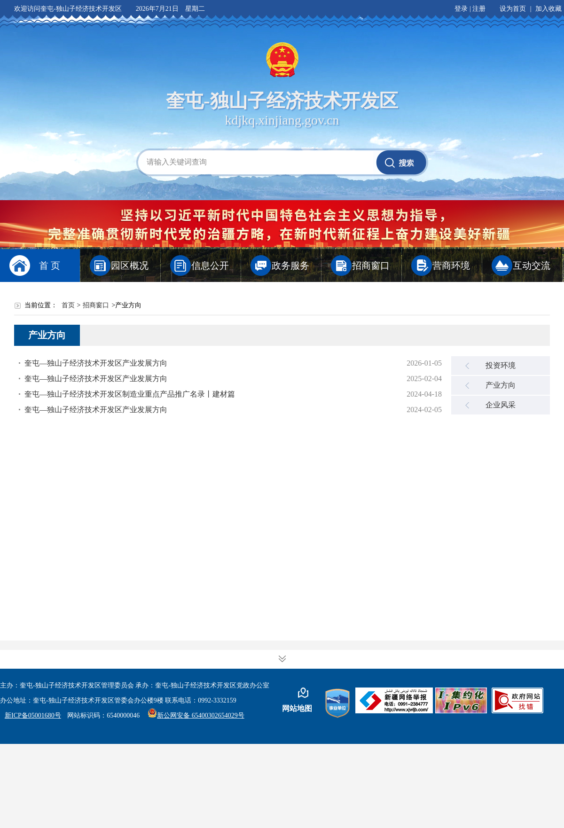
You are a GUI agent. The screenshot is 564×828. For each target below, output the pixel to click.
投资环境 (501, 365)
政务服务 (290, 265)
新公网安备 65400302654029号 (196, 715)
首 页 (49, 265)
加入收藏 (548, 8)
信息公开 (210, 265)
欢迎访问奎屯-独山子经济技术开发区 (68, 8)
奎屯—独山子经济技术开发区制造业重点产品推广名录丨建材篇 (129, 394)
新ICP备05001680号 (33, 715)
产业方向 (501, 385)
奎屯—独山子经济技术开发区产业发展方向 (95, 363)
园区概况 (130, 265)
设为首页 (513, 8)
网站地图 (297, 708)
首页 (68, 305)
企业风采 (501, 405)
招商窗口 (371, 265)
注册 (479, 8)
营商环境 (451, 265)
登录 (461, 8)
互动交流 (531, 265)
